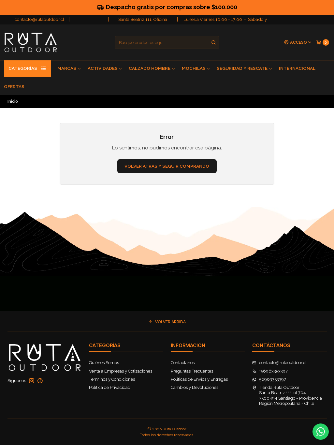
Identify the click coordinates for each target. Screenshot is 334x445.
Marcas (69, 68)
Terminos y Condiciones (112, 379)
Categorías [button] (27, 68)
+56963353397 (270, 371)
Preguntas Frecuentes (192, 371)
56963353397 (269, 379)
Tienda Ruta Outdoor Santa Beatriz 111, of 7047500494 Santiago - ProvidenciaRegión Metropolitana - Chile (287, 395)
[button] (167, 322)
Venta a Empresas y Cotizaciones (120, 371)
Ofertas (14, 86)
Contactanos (183, 362)
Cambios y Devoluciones (194, 387)
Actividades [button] (105, 68)
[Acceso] (298, 42)
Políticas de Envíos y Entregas (199, 379)
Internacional (297, 68)
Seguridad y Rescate (244, 68)
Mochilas (196, 68)
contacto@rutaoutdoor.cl (39, 19)
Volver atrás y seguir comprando (166, 166)
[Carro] (322, 42)
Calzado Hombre (152, 68)
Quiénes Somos (104, 362)
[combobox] (167, 42)
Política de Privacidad (109, 387)
